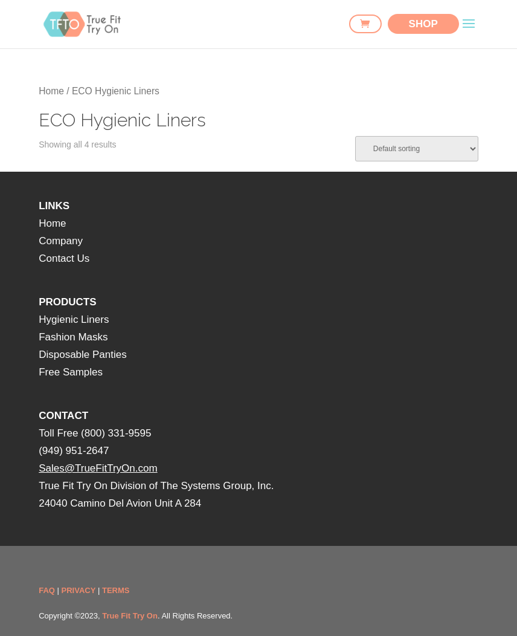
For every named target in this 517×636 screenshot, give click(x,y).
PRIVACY (79, 590)
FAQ (47, 590)
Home (51, 91)
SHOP (423, 24)
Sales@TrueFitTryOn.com (98, 468)
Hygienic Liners (74, 319)
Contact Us (64, 258)
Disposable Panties (83, 354)
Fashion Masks (73, 337)
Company (61, 241)
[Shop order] (416, 148)
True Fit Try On (130, 615)
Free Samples (71, 372)
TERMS (116, 590)
